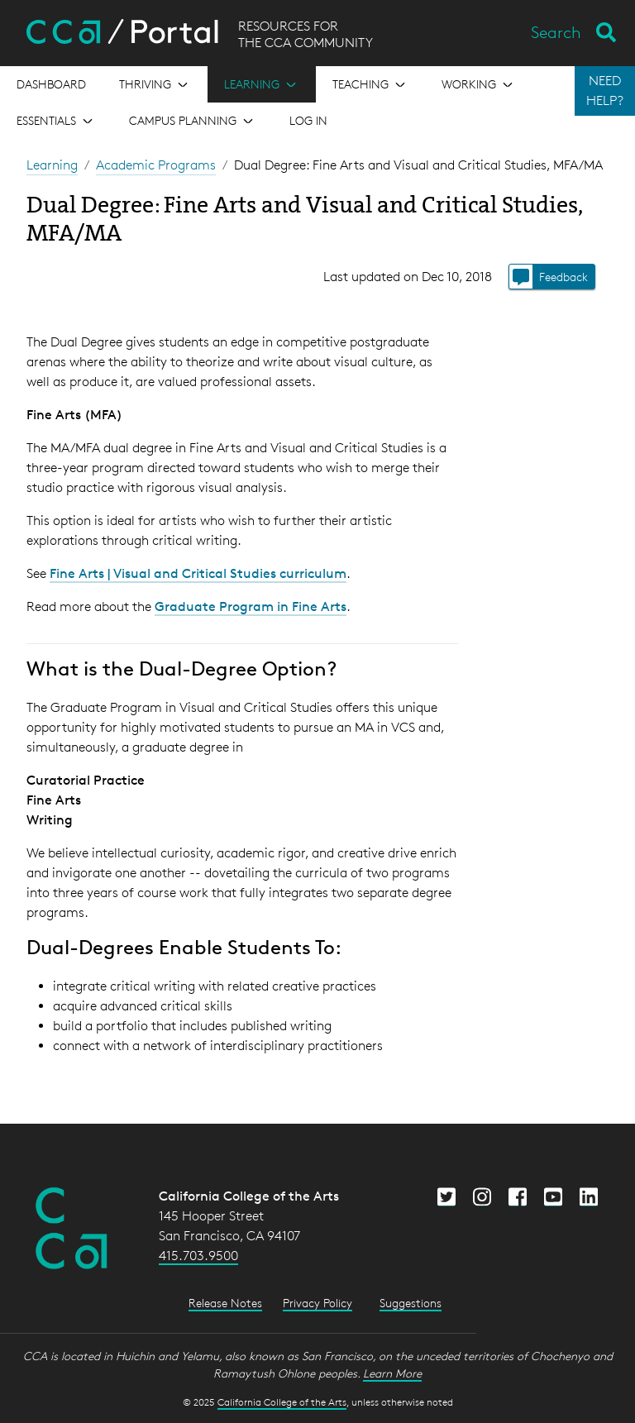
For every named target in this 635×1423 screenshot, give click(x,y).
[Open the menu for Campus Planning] (192, 121)
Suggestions (411, 1303)
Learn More (392, 1373)
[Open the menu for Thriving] (155, 84)
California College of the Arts (281, 1402)
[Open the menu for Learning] (262, 84)
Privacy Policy (317, 1303)
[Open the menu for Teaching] (370, 84)
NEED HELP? (604, 90)
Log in (308, 120)
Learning (52, 165)
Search (556, 32)
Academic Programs (156, 165)
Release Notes (225, 1303)
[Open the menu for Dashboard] (51, 84)
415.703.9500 (198, 1255)
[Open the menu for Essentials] (56, 121)
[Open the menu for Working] (478, 84)
